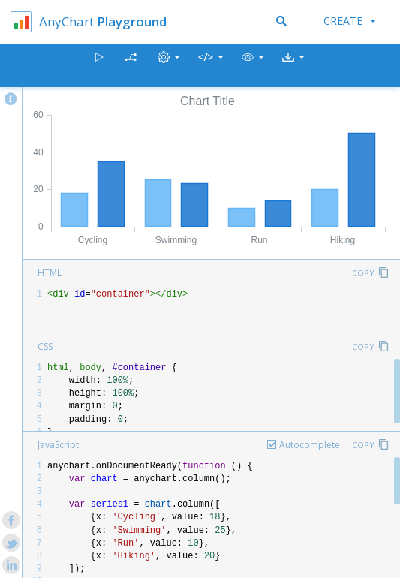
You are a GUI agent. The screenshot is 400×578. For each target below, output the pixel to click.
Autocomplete (309, 444)
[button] (253, 65)
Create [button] (349, 21)
